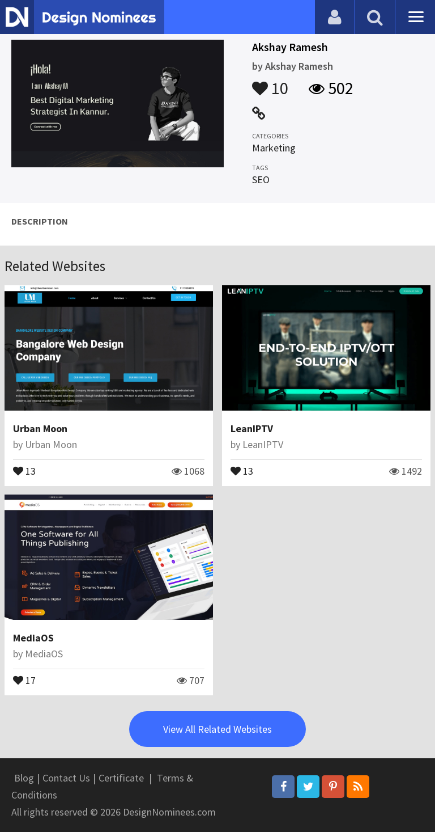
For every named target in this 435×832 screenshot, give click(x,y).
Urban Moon (40, 428)
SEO (261, 179)
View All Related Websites (217, 729)
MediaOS (33, 637)
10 (270, 82)
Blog (24, 777)
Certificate (121, 777)
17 (24, 679)
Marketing (274, 147)
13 (24, 470)
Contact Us (66, 777)
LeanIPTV (252, 428)
